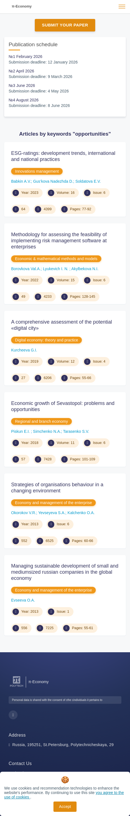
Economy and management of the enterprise (53, 502)
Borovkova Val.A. (26, 269)
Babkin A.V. (21, 181)
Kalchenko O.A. (81, 512)
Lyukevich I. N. (56, 269)
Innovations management (37, 171)
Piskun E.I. (21, 431)
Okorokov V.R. (23, 512)
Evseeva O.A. (23, 600)
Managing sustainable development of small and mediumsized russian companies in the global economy (64, 572)
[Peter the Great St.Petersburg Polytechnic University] (16, 687)
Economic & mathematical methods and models (56, 258)
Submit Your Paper (65, 25)
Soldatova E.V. (88, 181)
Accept (65, 806)
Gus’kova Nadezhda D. (53, 181)
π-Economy (22, 6)
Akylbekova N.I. (84, 269)
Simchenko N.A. (47, 431)
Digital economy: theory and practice (46, 340)
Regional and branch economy (41, 421)
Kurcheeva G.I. (24, 350)
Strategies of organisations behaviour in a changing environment (57, 487)
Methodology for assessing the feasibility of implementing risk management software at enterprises (59, 240)
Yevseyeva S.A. (51, 512)
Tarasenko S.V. (76, 431)
